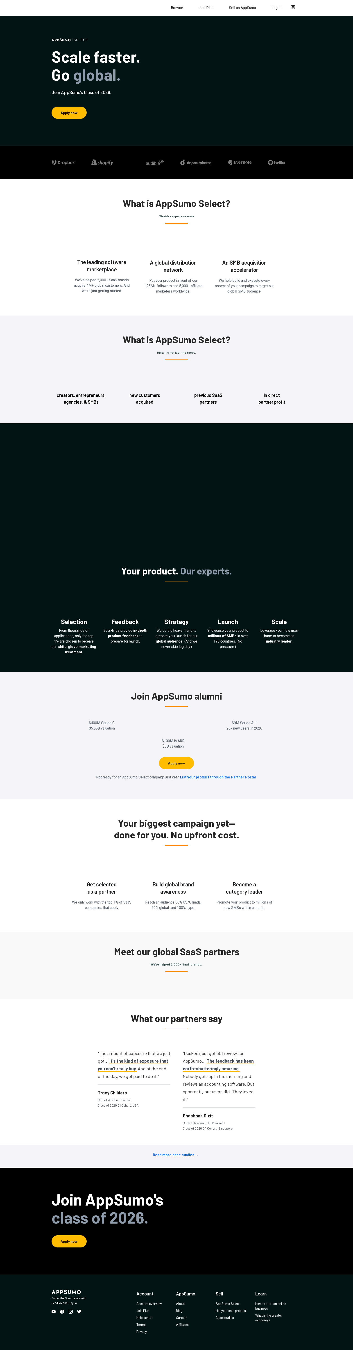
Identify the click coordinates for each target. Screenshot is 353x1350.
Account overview (149, 1304)
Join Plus (206, 8)
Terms (141, 1325)
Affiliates (182, 1325)
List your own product (231, 1311)
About (180, 1304)
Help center (144, 1318)
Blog (179, 1311)
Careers (181, 1318)
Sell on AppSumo (242, 8)
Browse (177, 8)
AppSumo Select (228, 1304)
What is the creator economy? (268, 1318)
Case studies (225, 1318)
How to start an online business (270, 1306)
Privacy (141, 1332)
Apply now (69, 112)
